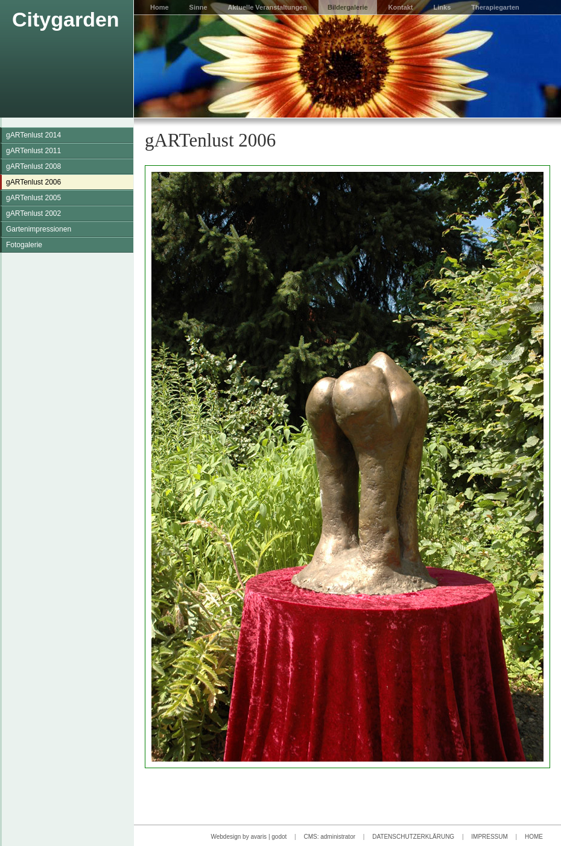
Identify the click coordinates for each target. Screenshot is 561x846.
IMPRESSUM (489, 836)
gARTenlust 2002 (33, 213)
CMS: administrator (329, 836)
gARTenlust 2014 (33, 135)
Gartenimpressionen (38, 229)
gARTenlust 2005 (33, 198)
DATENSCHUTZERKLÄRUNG (413, 836)
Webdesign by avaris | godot (249, 836)
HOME (534, 836)
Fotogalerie (24, 245)
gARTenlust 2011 (33, 151)
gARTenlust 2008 (33, 166)
